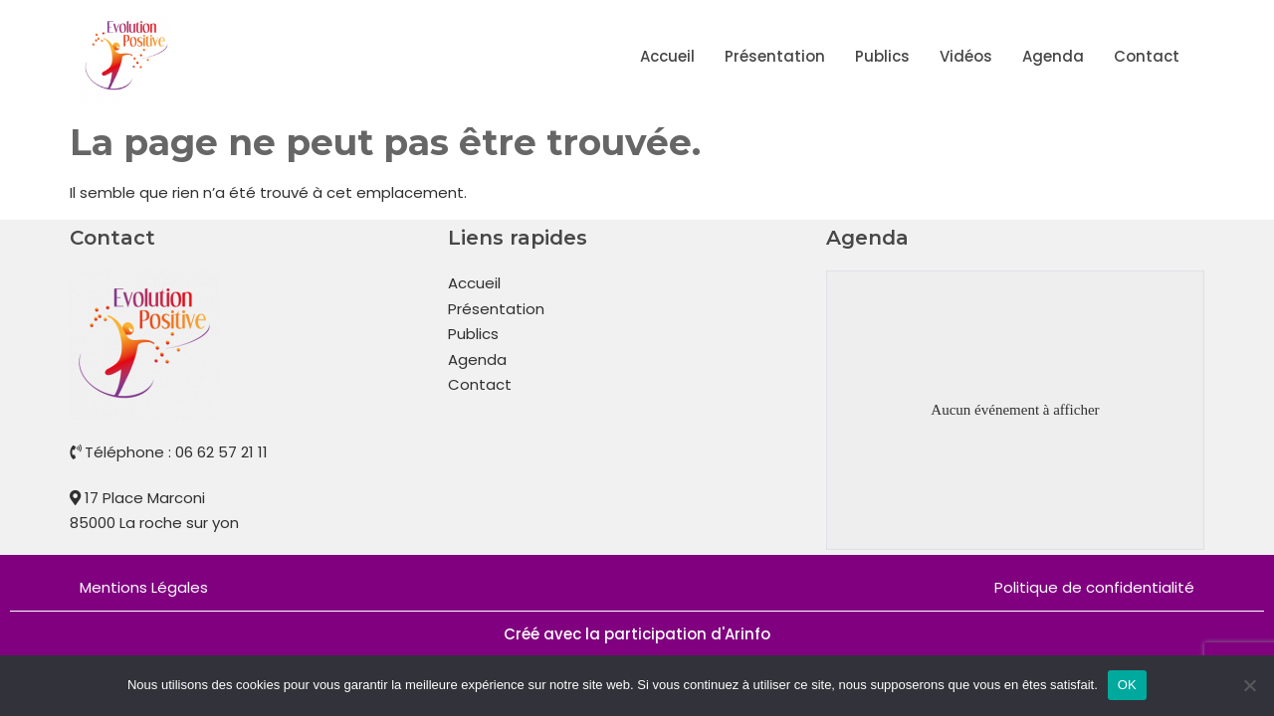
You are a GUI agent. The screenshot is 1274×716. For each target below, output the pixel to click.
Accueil (667, 56)
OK (1127, 684)
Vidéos (966, 56)
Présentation (775, 56)
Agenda (1053, 56)
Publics (882, 56)
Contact (1146, 56)
